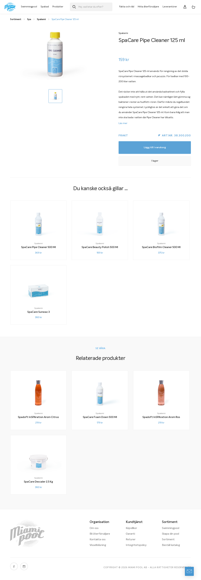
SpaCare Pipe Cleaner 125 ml (65, 19)
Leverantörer (170, 6)
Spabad (45, 6)
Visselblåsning (98, 545)
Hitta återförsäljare (148, 6)
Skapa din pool (170, 534)
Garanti (130, 534)
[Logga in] (185, 7)
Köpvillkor (131, 528)
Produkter (57, 6)
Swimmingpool (29, 6)
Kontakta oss (98, 539)
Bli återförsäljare (100, 534)
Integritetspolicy (136, 545)
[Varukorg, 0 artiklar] (193, 7)
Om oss (94, 528)
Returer (131, 539)
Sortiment (168, 539)
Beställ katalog (171, 545)
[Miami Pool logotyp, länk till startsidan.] (10, 7)
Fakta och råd (126, 6)
